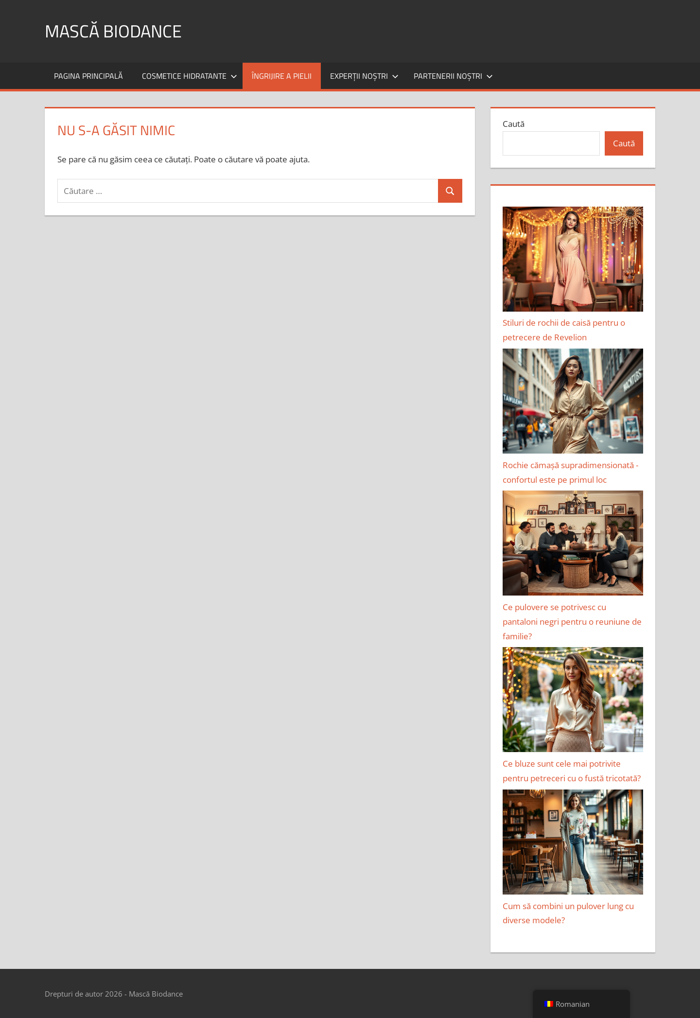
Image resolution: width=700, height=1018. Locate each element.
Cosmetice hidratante (189, 76)
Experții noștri (364, 76)
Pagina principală (88, 76)
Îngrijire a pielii (282, 76)
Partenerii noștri (453, 76)
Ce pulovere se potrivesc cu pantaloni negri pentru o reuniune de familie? (572, 621)
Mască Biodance (113, 31)
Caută (514, 123)
